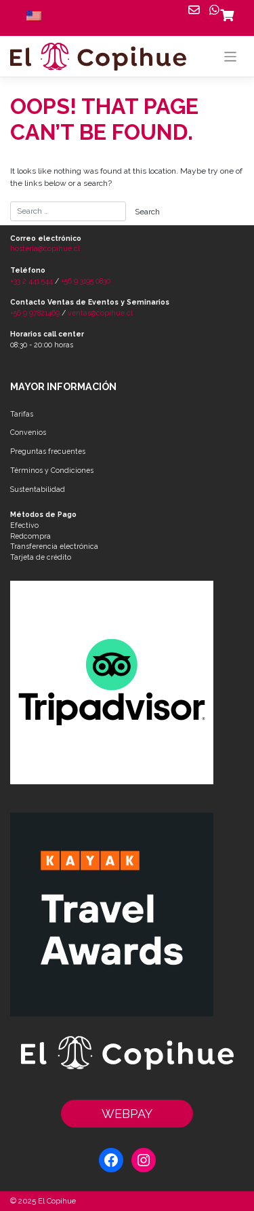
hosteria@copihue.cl (45, 248)
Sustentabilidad (37, 489)
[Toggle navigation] (231, 56)
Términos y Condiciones (51, 470)
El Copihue (57, 1201)
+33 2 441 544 (31, 281)
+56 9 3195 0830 (85, 281)
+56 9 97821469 (35, 313)
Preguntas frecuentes (47, 451)
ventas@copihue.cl (100, 313)
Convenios (28, 432)
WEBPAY (127, 1114)
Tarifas (21, 414)
